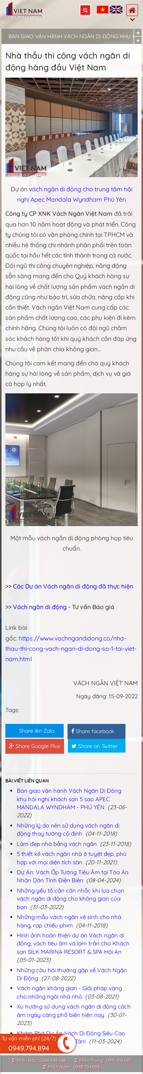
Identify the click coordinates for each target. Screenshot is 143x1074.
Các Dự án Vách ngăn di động (55, 586)
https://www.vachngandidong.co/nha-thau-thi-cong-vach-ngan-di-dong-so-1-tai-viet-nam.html (71, 648)
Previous (137, 32)
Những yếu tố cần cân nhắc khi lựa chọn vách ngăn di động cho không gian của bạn (70, 899)
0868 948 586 (53, 1060)
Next (137, 40)
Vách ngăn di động (40, 607)
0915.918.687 (118, 1060)
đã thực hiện (115, 586)
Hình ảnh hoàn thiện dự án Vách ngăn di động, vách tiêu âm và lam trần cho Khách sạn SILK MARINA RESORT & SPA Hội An (73, 943)
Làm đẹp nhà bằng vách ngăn (57, 843)
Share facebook (92, 731)
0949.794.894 (86, 1067)
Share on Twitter (95, 746)
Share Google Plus (34, 746)
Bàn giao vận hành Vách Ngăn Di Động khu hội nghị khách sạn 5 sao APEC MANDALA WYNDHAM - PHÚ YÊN (69, 799)
